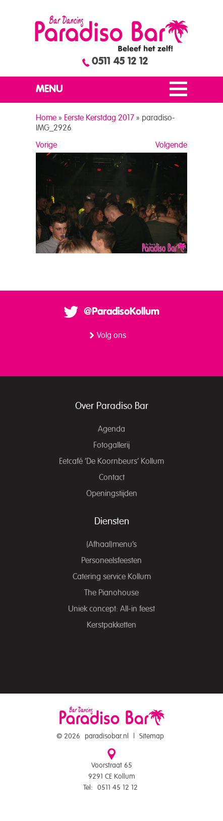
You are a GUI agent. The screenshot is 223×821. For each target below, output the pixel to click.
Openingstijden (111, 494)
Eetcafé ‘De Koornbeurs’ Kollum (111, 461)
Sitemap (151, 736)
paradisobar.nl (107, 736)
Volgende (171, 145)
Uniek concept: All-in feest (111, 609)
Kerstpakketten (111, 625)
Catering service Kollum (112, 577)
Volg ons (111, 335)
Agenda (111, 429)
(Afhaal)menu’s (111, 544)
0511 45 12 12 (120, 61)
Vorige (46, 145)
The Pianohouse (111, 593)
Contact (112, 477)
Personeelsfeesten (111, 561)
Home (46, 118)
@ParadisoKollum (121, 312)
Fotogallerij (111, 445)
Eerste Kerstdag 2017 (99, 118)
